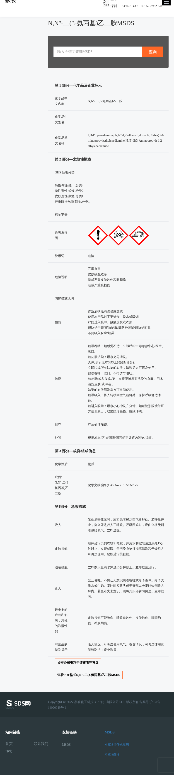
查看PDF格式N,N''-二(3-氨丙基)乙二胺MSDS (88, 675)
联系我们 (41, 744)
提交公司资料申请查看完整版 (78, 662)
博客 (9, 751)
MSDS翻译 (112, 754)
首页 (9, 744)
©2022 (19, 705)
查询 (153, 52)
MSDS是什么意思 (117, 744)
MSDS (66, 744)
